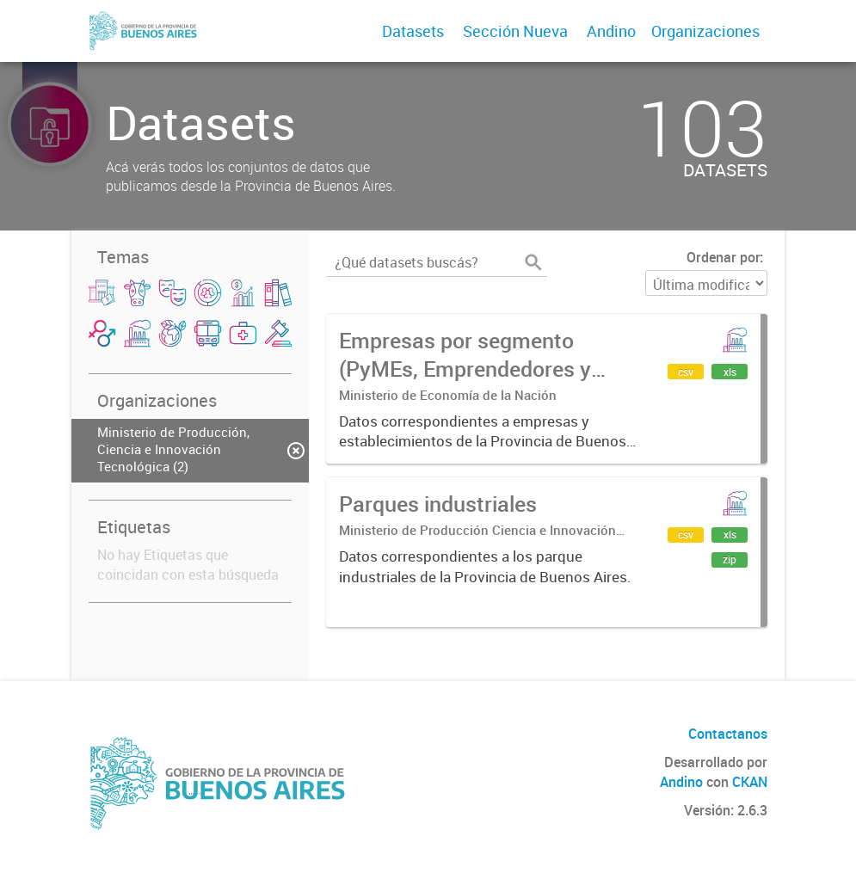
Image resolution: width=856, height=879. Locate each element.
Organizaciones (705, 31)
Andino (611, 31)
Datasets (413, 31)
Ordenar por (723, 257)
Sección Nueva (515, 31)
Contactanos (727, 733)
